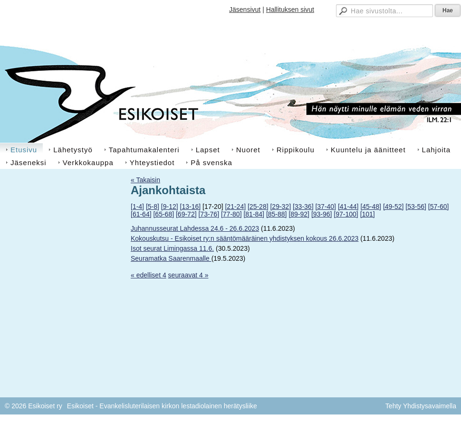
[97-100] (346, 214)
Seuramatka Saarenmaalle (171, 258)
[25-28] (258, 206)
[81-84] (253, 214)
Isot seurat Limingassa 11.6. (172, 248)
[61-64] (141, 214)
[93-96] (321, 214)
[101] (367, 214)
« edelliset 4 (148, 275)
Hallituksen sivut (290, 9)
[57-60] (438, 206)
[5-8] (152, 206)
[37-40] (325, 206)
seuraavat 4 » (188, 275)
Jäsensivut (244, 9)
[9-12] (169, 206)
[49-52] (393, 206)
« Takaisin (145, 180)
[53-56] (415, 206)
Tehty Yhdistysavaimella (420, 406)
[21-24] (235, 206)
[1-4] (137, 206)
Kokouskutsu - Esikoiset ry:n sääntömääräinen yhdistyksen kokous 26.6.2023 (244, 238)
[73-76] (208, 214)
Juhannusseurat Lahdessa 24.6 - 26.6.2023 (195, 228)
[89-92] (298, 214)
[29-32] (280, 206)
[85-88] (276, 214)
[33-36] (303, 206)
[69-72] (186, 214)
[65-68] (163, 214)
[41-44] (348, 206)
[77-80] (231, 214)
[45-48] (370, 206)
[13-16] (190, 206)
